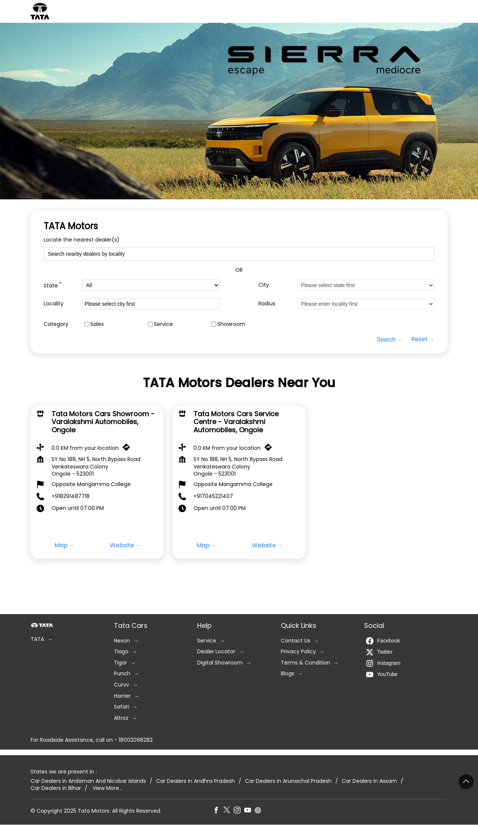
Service (163, 323)
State (53, 285)
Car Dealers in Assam (369, 781)
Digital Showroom (220, 662)
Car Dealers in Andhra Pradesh (195, 781)
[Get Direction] (128, 449)
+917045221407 (213, 496)
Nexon (122, 640)
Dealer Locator (216, 652)
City (263, 285)
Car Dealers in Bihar (56, 788)
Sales (97, 323)
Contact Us (295, 640)
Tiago (121, 652)
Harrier (122, 696)
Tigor (120, 662)
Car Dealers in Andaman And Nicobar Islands (88, 781)
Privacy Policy (298, 652)
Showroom (231, 323)
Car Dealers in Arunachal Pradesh (288, 781)
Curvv (121, 684)
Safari (121, 707)
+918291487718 (71, 496)
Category (56, 323)
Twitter (379, 652)
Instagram (383, 663)
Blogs (287, 674)
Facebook (383, 641)
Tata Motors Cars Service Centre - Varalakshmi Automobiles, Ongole (236, 422)
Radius (266, 303)
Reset (419, 339)
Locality (53, 303)
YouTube (382, 674)
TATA (37, 639)
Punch (122, 674)
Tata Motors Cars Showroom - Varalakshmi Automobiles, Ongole (103, 422)
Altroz (121, 718)
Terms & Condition (305, 662)
